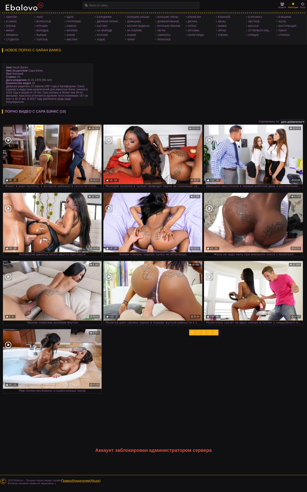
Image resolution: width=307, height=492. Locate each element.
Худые (101, 39)
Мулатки (72, 30)
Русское (102, 35)
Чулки (131, 39)
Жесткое (254, 21)
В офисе (11, 21)
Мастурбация (287, 26)
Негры (161, 30)
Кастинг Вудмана (138, 26)
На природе (104, 30)
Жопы (282, 21)
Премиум (12, 35)
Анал (39, 17)
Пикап (282, 30)
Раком (71, 35)
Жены (221, 21)
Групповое (74, 21)
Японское (164, 39)
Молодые (42, 30)
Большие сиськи (138, 17)
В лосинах (255, 17)
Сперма (223, 35)
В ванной (224, 17)
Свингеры (164, 35)
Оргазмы (193, 30)
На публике (134, 30)
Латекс (192, 26)
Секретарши (196, 35)
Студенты (12, 39)
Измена (72, 26)
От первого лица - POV (261, 30)
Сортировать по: (269, 121)
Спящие (253, 35)
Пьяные (41, 35)
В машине (284, 17)
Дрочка (192, 21)
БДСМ (70, 17)
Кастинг (102, 26)
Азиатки (11, 17)
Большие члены (167, 17)
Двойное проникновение (110, 21)
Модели (282, 5)
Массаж (253, 26)
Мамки (222, 26)
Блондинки (104, 17)
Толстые (42, 39)
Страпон (284, 35)
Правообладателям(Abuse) (81, 480)
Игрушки (42, 26)
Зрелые (11, 26)
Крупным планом (168, 26)
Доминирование (168, 21)
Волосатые (43, 21)
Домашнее (134, 21)
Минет (10, 30)
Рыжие (131, 35)
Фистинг (72, 39)
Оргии (222, 30)
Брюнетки (194, 17)
